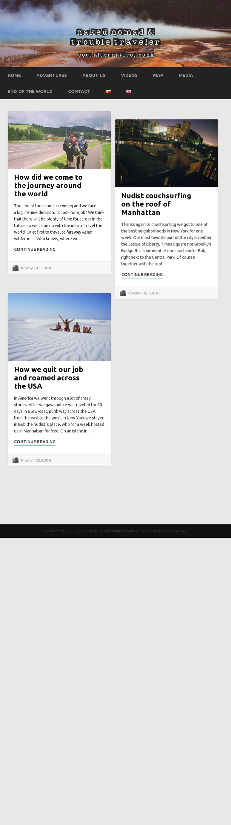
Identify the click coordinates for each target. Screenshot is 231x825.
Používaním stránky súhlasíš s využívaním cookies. (144, 531)
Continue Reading (35, 249)
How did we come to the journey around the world (48, 185)
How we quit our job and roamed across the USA (48, 418)
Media (186, 75)
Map (158, 75)
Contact (79, 91)
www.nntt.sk (86, 531)
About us (93, 75)
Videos (129, 75)
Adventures (51, 75)
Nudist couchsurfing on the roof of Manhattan (138, 236)
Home (14, 75)
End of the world (30, 91)
